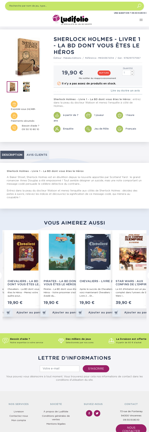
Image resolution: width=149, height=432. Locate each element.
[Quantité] (128, 73)
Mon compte (18, 390)
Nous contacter (131, 399)
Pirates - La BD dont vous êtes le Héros (61, 283)
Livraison (19, 381)
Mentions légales (56, 393)
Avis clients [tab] (36, 154)
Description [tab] (12, 154)
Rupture (104, 73)
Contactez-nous (18, 386)
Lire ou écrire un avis (125, 90)
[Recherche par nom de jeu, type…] (74, 6)
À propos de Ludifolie (55, 381)
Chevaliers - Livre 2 (96, 281)
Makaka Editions (72, 58)
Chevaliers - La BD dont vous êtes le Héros (23, 283)
